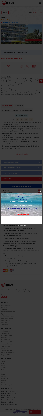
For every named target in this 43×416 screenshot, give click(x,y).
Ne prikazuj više (21, 225)
